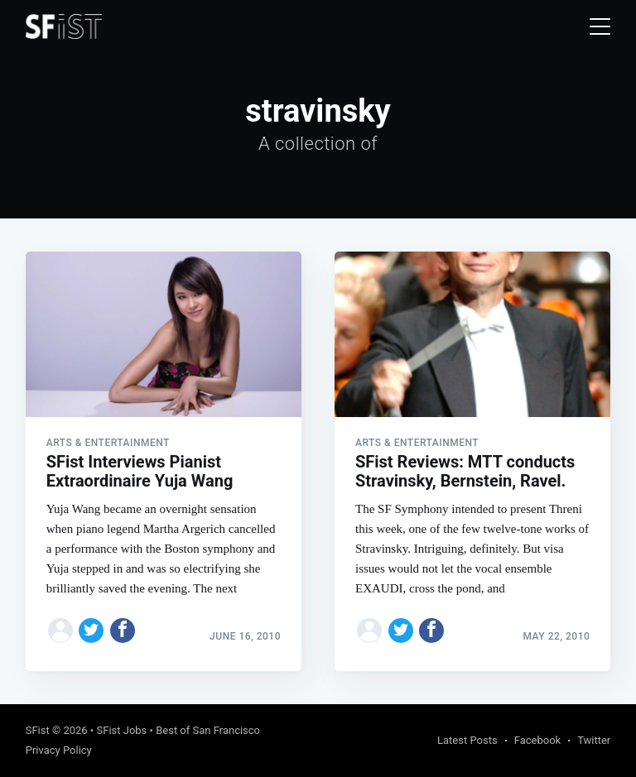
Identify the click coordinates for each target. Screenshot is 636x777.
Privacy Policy (59, 750)
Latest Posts (467, 740)
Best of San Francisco (208, 730)
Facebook (537, 740)
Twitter (593, 740)
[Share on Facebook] (122, 630)
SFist (38, 730)
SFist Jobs (121, 730)
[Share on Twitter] (91, 630)
